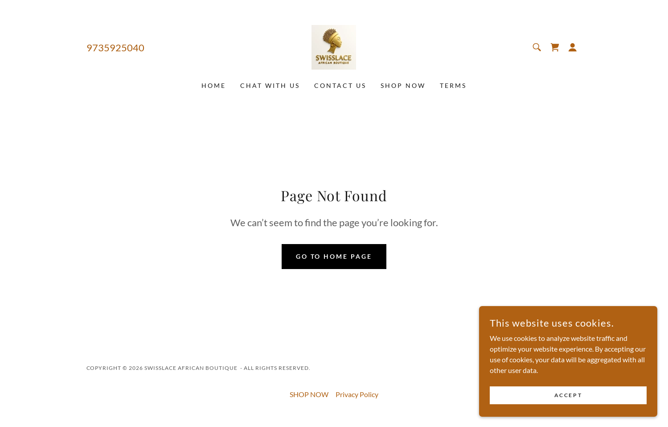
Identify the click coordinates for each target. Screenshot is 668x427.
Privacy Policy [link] (357, 394)
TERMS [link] (453, 85)
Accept (568, 395)
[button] (573, 47)
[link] (333, 46)
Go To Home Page (334, 256)
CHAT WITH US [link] (270, 85)
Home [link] (213, 85)
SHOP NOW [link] (403, 85)
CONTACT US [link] (340, 85)
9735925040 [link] (115, 47)
